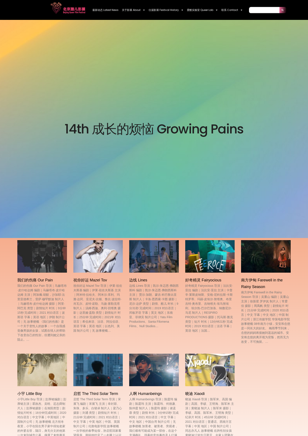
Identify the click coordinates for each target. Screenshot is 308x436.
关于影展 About (133, 10)
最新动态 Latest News (105, 10)
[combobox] (264, 10)
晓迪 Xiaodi (195, 394)
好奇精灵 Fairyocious (203, 280)
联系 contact (232, 10)
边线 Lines (138, 280)
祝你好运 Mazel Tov (90, 280)
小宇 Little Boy (29, 394)
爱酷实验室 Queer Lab (202, 10)
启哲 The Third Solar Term (95, 394)
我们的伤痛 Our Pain (35, 280)
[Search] (282, 10)
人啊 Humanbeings (145, 394)
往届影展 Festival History (166, 10)
